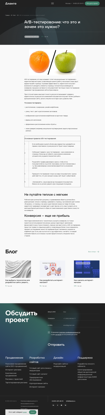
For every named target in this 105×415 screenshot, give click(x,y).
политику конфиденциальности (69, 332)
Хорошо (33, 412)
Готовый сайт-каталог (38, 374)
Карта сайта (24, 409)
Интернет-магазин (37, 387)
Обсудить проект (92, 3)
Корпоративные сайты (38, 383)
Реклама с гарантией (14, 379)
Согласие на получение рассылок (29, 406)
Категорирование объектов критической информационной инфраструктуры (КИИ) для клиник (87, 374)
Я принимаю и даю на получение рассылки (64, 333)
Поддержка (89, 358)
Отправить (56, 344)
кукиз (25, 412)
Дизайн (65, 358)
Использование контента (27, 403)
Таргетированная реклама (16, 382)
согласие (58, 334)
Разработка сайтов (31, 36)
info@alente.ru (70, 401)
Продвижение (16, 358)
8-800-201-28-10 (78, 3)
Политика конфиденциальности (29, 401)
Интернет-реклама (13, 370)
